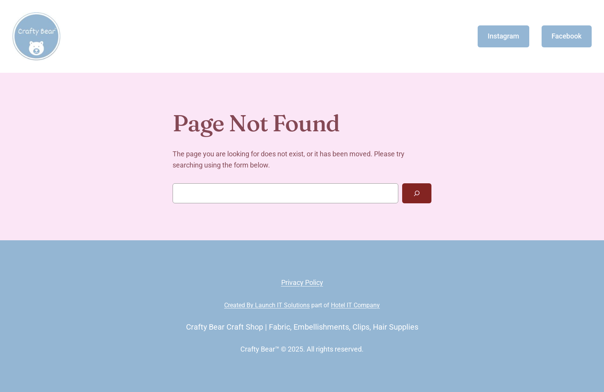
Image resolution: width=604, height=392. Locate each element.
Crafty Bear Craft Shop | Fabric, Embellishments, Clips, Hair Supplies (302, 327)
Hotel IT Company (355, 305)
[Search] (416, 193)
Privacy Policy (302, 282)
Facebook (567, 36)
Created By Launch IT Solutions (267, 305)
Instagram (503, 36)
